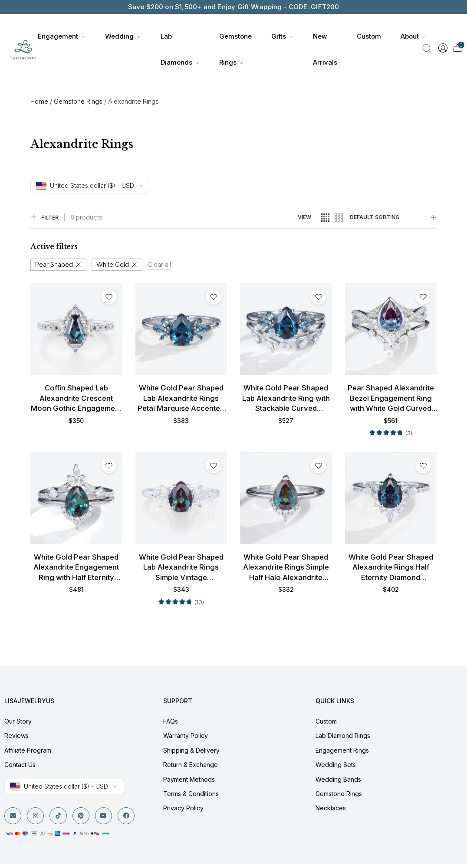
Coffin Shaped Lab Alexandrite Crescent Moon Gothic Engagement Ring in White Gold (76, 398)
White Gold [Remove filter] (112, 264)
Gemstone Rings (78, 101)
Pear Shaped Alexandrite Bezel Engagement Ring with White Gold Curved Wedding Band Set (390, 398)
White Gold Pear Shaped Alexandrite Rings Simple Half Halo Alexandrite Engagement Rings (286, 568)
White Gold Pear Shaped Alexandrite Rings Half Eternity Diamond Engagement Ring (390, 568)
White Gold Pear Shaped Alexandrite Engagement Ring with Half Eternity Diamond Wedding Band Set (76, 568)
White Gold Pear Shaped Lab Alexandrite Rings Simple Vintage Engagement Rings (181, 568)
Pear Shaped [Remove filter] (54, 264)
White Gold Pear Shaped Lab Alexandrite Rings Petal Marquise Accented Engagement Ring (181, 398)
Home (39, 101)
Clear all (159, 264)
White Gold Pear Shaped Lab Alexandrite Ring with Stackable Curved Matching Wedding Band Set (286, 398)
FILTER (44, 217)
